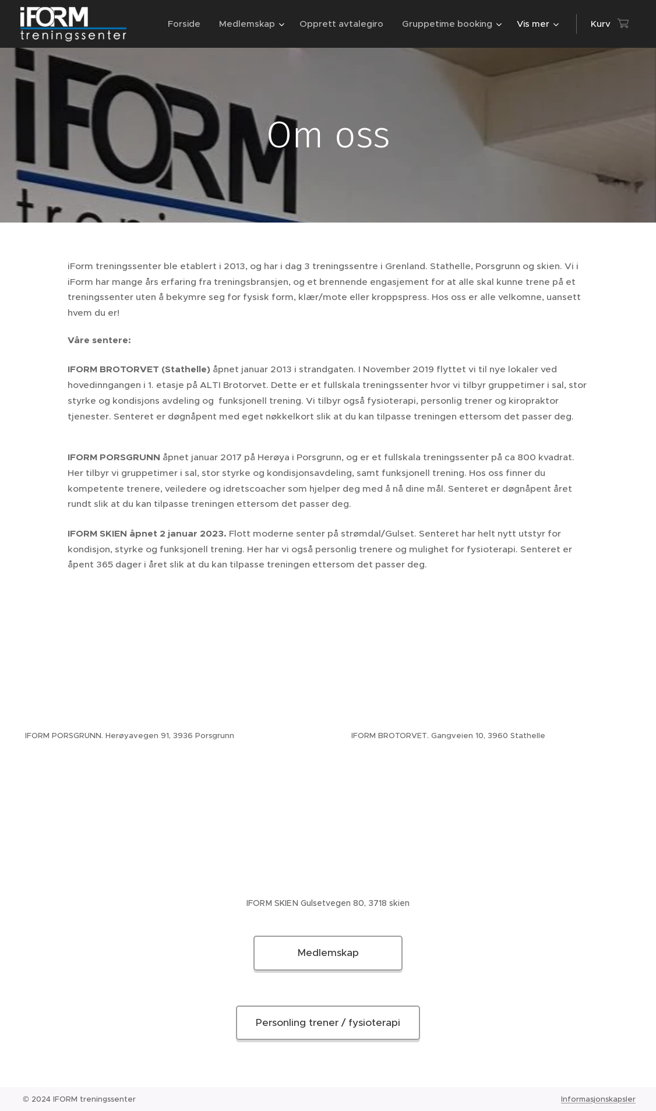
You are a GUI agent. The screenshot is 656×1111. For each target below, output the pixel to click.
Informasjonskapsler (598, 1099)
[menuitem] (187, 23)
